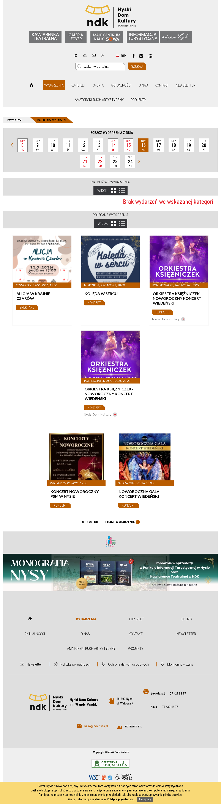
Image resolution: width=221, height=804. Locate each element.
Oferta (98, 85)
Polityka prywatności (75, 664)
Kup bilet (78, 85)
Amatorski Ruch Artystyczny (99, 100)
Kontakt (162, 85)
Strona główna (31, 85)
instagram (141, 55)
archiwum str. (133, 726)
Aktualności (121, 85)
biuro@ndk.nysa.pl (96, 726)
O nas (143, 85)
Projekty (138, 100)
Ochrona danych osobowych (128, 664)
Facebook (133, 55)
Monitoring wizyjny (180, 664)
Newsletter (185, 85)
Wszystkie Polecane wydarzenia (108, 522)
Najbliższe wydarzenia (111, 182)
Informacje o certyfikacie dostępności (110, 763)
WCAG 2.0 (124, 777)
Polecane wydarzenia (110, 215)
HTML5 (103, 777)
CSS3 (110, 777)
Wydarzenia (54, 85)
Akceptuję (145, 799)
